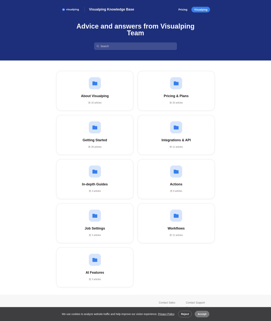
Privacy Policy (166, 314)
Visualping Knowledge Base (111, 9)
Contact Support (195, 302)
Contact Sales (167, 302)
